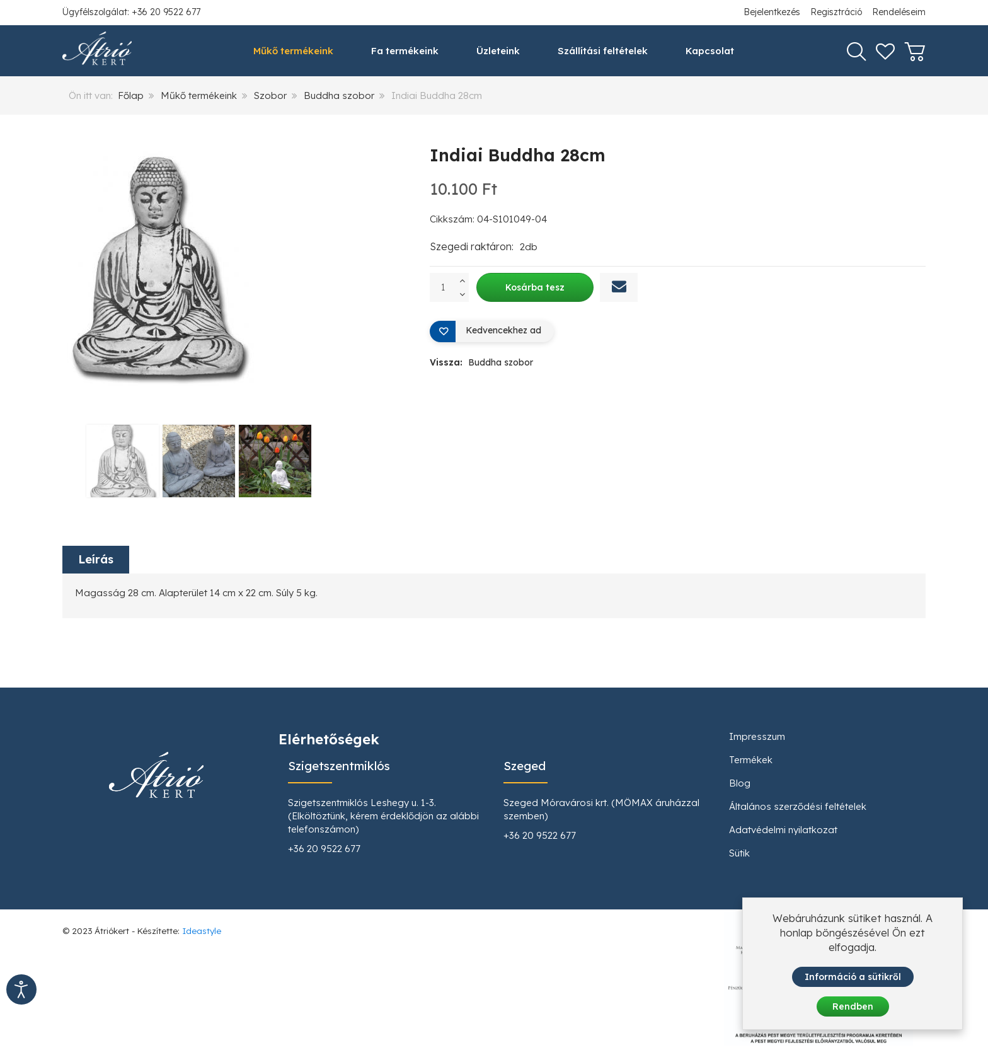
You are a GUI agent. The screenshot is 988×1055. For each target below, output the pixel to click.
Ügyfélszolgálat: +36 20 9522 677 (131, 12)
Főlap (131, 95)
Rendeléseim (899, 12)
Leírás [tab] (95, 559)
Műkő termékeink (199, 95)
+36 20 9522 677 (324, 849)
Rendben (852, 1006)
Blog (739, 783)
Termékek (751, 760)
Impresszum (757, 736)
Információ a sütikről (853, 977)
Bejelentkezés (772, 12)
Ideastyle (201, 930)
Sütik (739, 853)
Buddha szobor (339, 95)
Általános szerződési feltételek (797, 806)
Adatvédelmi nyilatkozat (783, 830)
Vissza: (481, 362)
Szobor (270, 95)
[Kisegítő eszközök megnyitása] (21, 989)
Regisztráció (836, 12)
